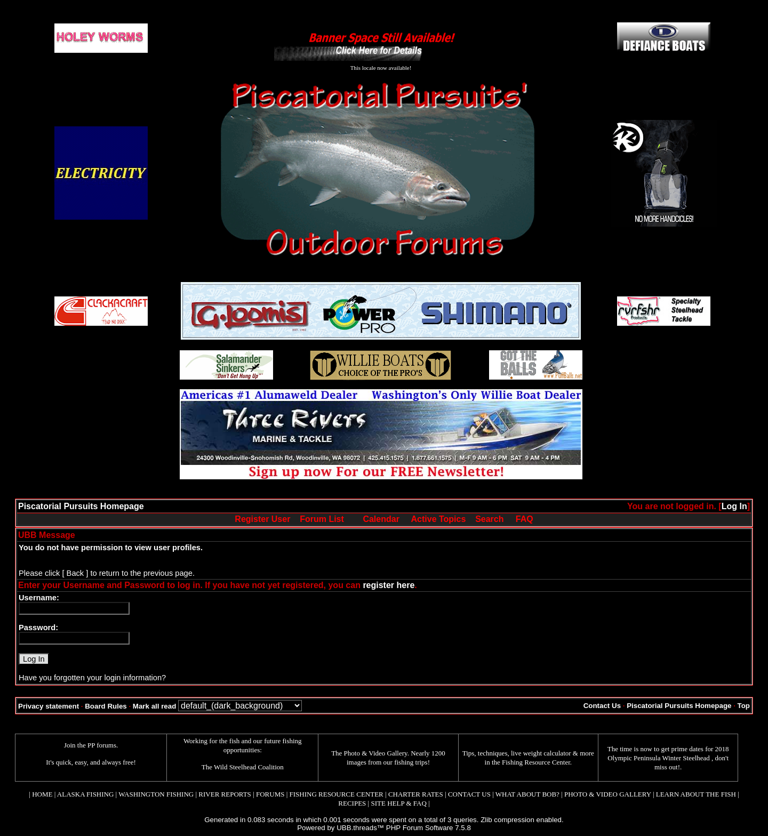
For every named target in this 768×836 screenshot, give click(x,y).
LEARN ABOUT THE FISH (696, 794)
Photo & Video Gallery (375, 753)
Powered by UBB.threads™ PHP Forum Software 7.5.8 (384, 828)
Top (744, 706)
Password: (38, 627)
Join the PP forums (90, 745)
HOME (42, 794)
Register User (262, 519)
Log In (734, 506)
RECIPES (352, 803)
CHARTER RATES (415, 794)
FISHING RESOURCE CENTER (336, 794)
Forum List (322, 519)
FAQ (524, 519)
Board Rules (106, 706)
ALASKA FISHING (85, 794)
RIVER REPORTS (224, 794)
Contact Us (602, 706)
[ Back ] (75, 573)
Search (489, 519)
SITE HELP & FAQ (398, 803)
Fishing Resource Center (536, 762)
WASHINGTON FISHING (156, 794)
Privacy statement (48, 706)
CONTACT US (469, 794)
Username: (39, 597)
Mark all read (155, 706)
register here (388, 585)
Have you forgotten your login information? (92, 677)
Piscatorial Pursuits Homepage (81, 506)
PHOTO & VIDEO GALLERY (607, 794)
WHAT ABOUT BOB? (527, 794)
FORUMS (270, 794)
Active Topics (438, 519)
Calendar (381, 519)
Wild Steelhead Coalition (249, 767)
